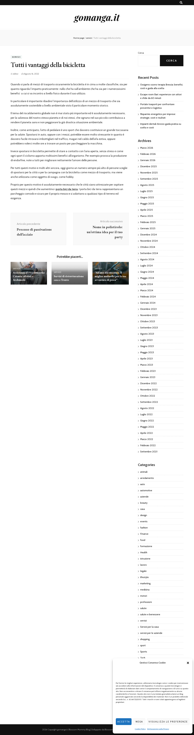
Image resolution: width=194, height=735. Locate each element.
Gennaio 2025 (147, 228)
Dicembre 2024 (148, 234)
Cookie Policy (140, 729)
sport (143, 645)
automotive (146, 490)
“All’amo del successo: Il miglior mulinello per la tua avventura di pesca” (110, 276)
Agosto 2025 (147, 185)
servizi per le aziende (151, 633)
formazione (146, 546)
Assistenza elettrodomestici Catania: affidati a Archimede (29, 276)
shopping (145, 639)
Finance (144, 533)
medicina (144, 589)
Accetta (123, 721)
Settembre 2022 (149, 402)
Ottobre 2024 (147, 247)
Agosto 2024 (147, 259)
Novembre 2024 (149, 240)
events (143, 521)
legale (143, 571)
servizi (16, 57)
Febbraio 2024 (148, 296)
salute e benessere (150, 614)
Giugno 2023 (147, 346)
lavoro (143, 564)
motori (143, 595)
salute (143, 608)
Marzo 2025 (146, 216)
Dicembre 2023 (148, 309)
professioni (146, 602)
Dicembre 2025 (148, 166)
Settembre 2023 (149, 327)
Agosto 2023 (147, 333)
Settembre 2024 (149, 253)
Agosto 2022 (147, 408)
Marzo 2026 (146, 147)
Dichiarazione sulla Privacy (158, 729)
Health (143, 552)
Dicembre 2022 (148, 383)
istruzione (145, 558)
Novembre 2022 (149, 389)
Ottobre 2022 (147, 395)
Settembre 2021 (148, 451)
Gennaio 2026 (147, 160)
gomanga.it (97, 17)
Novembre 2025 (149, 172)
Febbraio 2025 (148, 222)
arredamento (147, 478)
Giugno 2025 (147, 197)
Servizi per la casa (149, 626)
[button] (187, 662)
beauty (143, 502)
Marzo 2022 (146, 439)
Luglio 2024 (146, 265)
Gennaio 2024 (147, 302)
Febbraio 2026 (148, 154)
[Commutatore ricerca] (181, 2)
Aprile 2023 (146, 358)
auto (142, 484)
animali (143, 471)
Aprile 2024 (146, 284)
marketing (145, 583)
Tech (142, 657)
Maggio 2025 (147, 203)
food (142, 540)
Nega (139, 721)
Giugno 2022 (147, 420)
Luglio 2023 (146, 340)
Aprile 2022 (146, 433)
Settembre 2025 (149, 178)
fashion (144, 527)
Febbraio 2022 (148, 445)
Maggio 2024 (147, 278)
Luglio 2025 (146, 191)
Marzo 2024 (146, 290)
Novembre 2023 (148, 315)
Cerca (141, 52)
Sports (143, 651)
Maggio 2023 (147, 352)
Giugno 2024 (147, 271)
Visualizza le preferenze (168, 721)
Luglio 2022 (146, 414)
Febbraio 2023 (148, 371)
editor (15, 73)
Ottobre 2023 (147, 321)
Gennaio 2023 (147, 377)
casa (142, 509)
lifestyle (144, 577)
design (143, 515)
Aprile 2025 (146, 209)
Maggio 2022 (147, 426)
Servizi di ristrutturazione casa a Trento (69, 278)
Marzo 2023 (146, 364)
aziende (144, 496)
